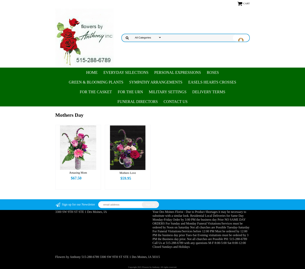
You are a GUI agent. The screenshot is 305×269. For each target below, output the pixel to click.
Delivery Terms (208, 92)
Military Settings (168, 92)
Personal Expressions (177, 72)
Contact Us (176, 101)
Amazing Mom (78, 172)
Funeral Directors (137, 101)
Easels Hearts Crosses (212, 82)
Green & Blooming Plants (96, 82)
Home (92, 72)
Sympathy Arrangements (155, 82)
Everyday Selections (125, 72)
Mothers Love (127, 172)
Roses (213, 72)
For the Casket (96, 92)
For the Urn (130, 92)
